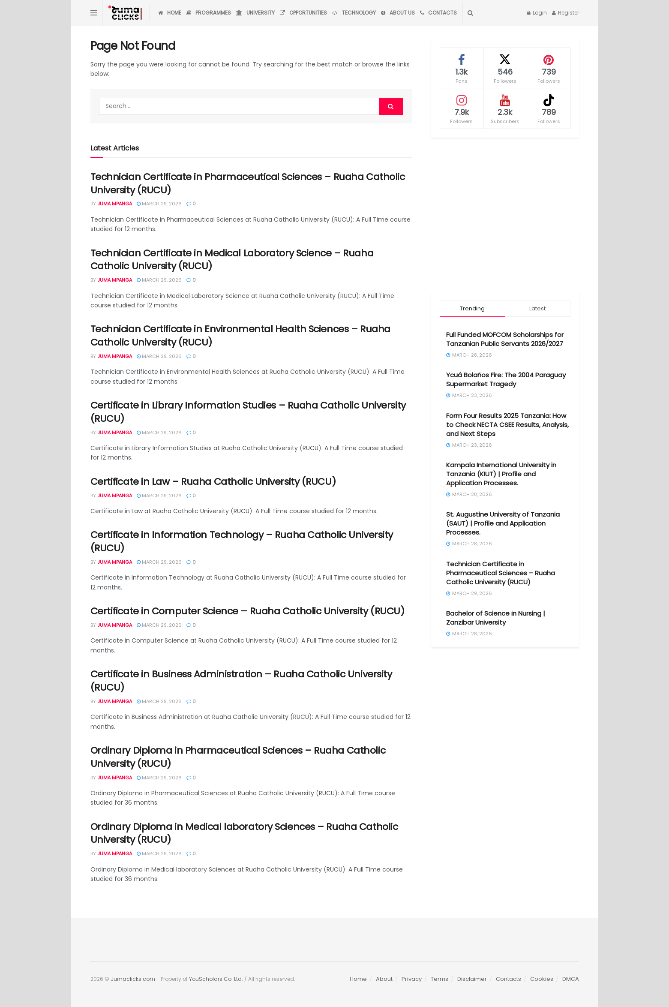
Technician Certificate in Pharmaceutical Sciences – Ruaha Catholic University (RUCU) (247, 183)
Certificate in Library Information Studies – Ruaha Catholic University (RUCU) (248, 412)
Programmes (208, 12)
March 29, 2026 (159, 203)
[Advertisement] (505, 215)
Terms (439, 979)
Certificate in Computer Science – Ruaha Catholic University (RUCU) (247, 611)
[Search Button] (470, 13)
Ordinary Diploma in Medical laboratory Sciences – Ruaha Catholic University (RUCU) (244, 833)
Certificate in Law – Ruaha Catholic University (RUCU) (213, 481)
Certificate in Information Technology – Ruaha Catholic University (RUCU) (241, 541)
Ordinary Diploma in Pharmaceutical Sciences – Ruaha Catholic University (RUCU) (238, 757)
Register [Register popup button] (565, 12)
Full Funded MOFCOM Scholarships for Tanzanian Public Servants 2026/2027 (505, 339)
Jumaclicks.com (133, 979)
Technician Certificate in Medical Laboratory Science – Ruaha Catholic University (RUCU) (232, 259)
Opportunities (303, 12)
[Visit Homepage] (126, 13)
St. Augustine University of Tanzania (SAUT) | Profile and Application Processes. (503, 523)
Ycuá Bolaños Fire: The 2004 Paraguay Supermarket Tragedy (506, 379)
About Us (398, 12)
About (384, 979)
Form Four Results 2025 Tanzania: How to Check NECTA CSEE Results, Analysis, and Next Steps (507, 424)
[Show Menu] (93, 12)
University (255, 12)
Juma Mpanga (114, 203)
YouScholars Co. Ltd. (216, 979)
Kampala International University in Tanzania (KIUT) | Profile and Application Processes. (501, 473)
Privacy (412, 979)
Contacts (438, 12)
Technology (354, 12)
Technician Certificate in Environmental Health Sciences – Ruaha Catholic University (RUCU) (240, 335)
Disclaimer (472, 979)
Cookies (541, 979)
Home (169, 12)
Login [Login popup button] (537, 12)
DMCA (570, 979)
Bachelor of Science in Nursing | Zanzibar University (495, 618)
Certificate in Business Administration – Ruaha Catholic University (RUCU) (241, 680)
